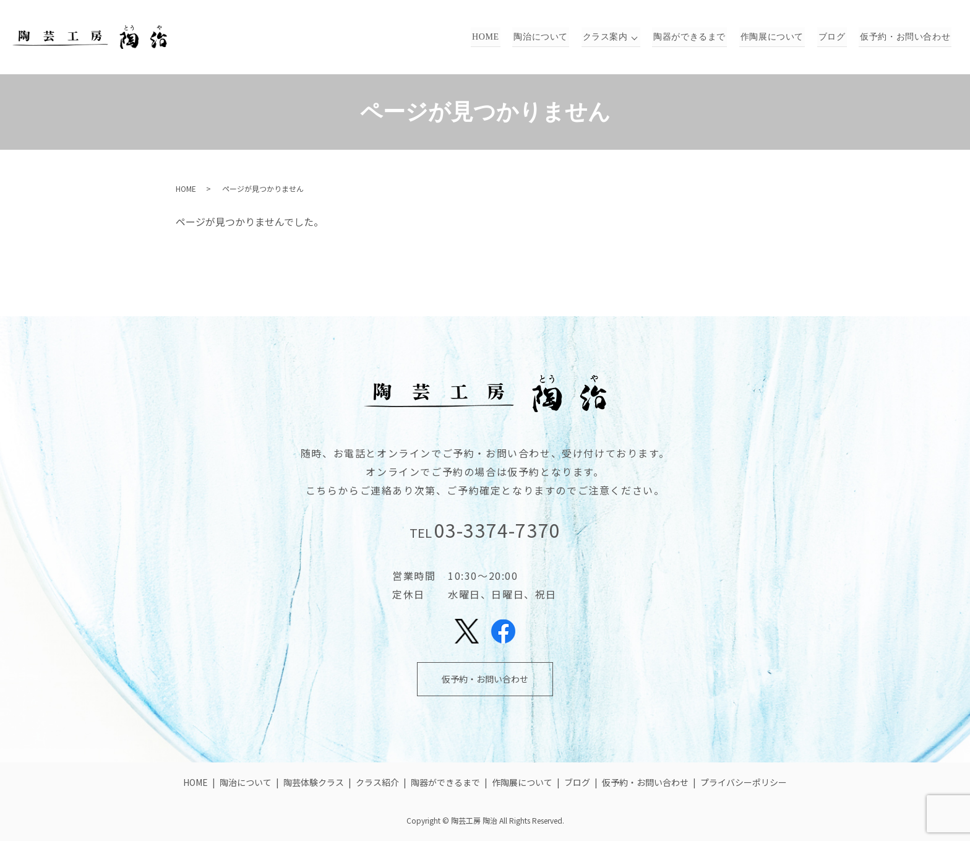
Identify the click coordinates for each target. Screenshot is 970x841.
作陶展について (777, 37)
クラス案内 (613, 37)
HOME (497, 37)
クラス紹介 (377, 782)
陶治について (550, 37)
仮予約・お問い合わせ (906, 37)
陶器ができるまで (697, 37)
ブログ (835, 37)
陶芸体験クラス (313, 782)
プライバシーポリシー (743, 782)
